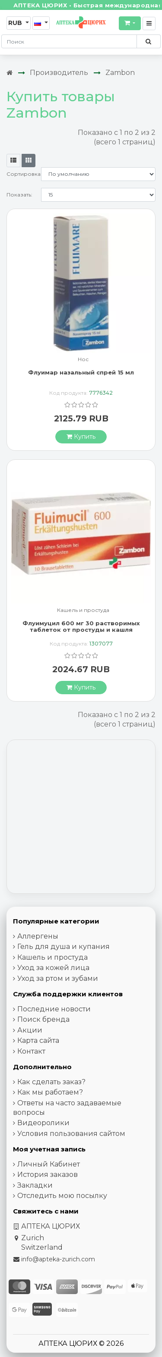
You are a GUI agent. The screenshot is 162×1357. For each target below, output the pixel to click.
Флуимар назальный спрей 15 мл (81, 372)
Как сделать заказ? (51, 1082)
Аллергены (37, 936)
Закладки (35, 1185)
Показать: (19, 194)
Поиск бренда (43, 1019)
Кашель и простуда (83, 610)
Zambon (120, 73)
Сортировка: (23, 174)
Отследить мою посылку (62, 1196)
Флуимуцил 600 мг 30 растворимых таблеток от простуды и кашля (81, 626)
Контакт (31, 1051)
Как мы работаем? (50, 1092)
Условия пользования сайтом (71, 1133)
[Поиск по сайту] (148, 41)
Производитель (59, 73)
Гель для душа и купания (63, 946)
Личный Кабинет (48, 1164)
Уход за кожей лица (53, 968)
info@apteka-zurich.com (58, 1259)
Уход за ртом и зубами (57, 978)
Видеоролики (43, 1123)
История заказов (47, 1174)
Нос (83, 359)
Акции (29, 1030)
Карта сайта (38, 1040)
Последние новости (54, 1009)
